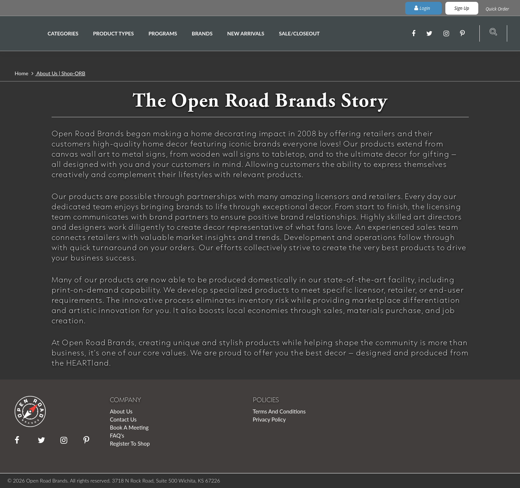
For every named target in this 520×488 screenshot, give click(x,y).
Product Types (113, 33)
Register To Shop (130, 443)
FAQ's (117, 435)
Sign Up (461, 8)
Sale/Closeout (299, 33)
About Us (121, 411)
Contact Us (123, 419)
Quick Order (497, 9)
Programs (163, 33)
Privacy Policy (269, 419)
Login (422, 8)
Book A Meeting (129, 427)
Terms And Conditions (279, 411)
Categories (63, 33)
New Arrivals (245, 33)
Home (22, 73)
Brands (202, 33)
